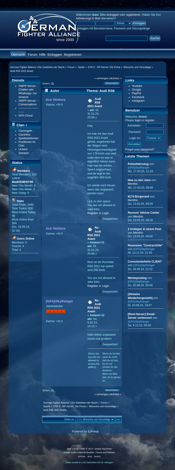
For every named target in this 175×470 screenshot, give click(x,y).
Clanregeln (25, 130)
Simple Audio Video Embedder (78, 452)
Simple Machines (103, 448)
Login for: (135, 138)
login (138, 120)
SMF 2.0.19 (73, 448)
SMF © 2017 (86, 448)
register (149, 120)
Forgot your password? (139, 149)
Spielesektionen (28, 138)
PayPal (136, 93)
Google (136, 89)
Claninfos (24, 134)
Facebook (138, 97)
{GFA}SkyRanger (59, 301)
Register (92, 213)
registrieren (133, 14)
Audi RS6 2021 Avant (94, 102)
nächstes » (115, 78)
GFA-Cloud (25, 115)
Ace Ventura (55, 99)
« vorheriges (101, 78)
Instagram (138, 100)
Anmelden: (134, 125)
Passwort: (135, 132)
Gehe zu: (69, 419)
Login (105, 213)
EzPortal (93, 431)
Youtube (137, 86)
